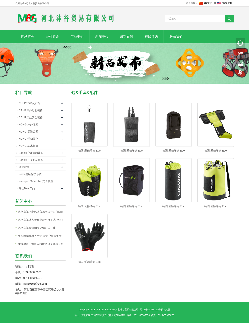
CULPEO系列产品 (30, 103)
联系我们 (175, 36)
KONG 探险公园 (28, 131)
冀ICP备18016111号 (150, 309)
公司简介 (52, 36)
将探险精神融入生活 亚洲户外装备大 (40, 235)
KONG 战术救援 (28, 145)
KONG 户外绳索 (28, 124)
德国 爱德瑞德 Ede (89, 150)
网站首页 (27, 36)
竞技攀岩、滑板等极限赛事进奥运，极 (41, 244)
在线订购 (151, 36)
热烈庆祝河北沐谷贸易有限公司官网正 (41, 211)
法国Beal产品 (27, 188)
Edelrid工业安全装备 (31, 160)
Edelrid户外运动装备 (31, 152)
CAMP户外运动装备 (31, 110)
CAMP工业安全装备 (31, 117)
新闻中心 (101, 36)
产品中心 (77, 36)
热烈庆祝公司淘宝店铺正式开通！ (38, 227)
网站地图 (165, 309)
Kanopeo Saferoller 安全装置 (36, 181)
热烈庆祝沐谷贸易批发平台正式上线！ (41, 219)
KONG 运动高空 (28, 138)
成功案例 (126, 36)
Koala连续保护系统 (30, 174)
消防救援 (24, 167)
